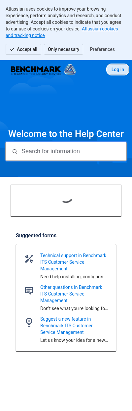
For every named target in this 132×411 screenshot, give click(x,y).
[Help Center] (43, 69)
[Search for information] (73, 151)
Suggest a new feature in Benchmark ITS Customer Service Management (66, 325)
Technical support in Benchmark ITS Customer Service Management (73, 262)
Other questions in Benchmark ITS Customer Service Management (71, 294)
